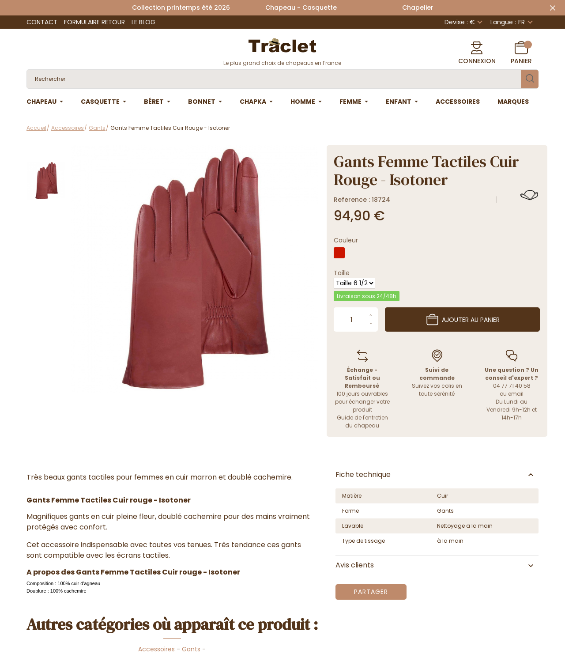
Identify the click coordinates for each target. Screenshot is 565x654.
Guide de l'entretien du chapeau (362, 421)
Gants (191, 649)
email (516, 393)
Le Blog (143, 22)
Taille (342, 272)
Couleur (346, 240)
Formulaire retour (94, 22)
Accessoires (156, 649)
